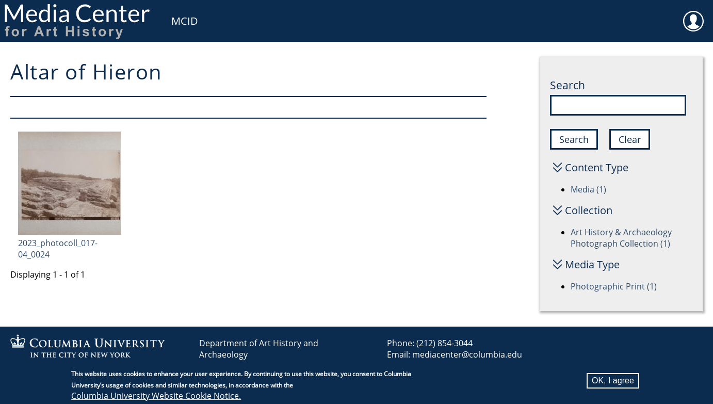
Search (567, 85)
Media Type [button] (592, 264)
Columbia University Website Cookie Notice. (156, 396)
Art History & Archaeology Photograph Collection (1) (621, 238)
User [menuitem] (693, 14)
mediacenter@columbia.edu (467, 354)
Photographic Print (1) (614, 286)
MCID (184, 21)
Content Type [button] (596, 167)
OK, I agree (613, 381)
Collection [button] (588, 210)
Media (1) (588, 189)
